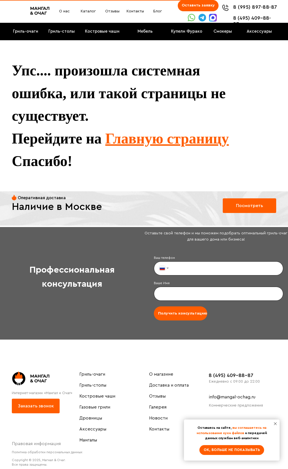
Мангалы (88, 440)
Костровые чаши (97, 396)
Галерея (157, 407)
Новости (158, 418)
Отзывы (157, 396)
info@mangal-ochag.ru (232, 397)
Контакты (159, 429)
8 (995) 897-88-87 (255, 7)
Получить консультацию (182, 313)
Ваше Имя (162, 283)
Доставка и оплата (169, 385)
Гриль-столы (92, 385)
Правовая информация (36, 443)
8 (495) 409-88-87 (231, 375)
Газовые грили (94, 407)
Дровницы (90, 418)
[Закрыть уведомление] (275, 424)
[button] (198, 5)
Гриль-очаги (92, 374)
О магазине (161, 374)
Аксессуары (92, 429)
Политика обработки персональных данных (47, 452)
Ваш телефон (164, 257)
